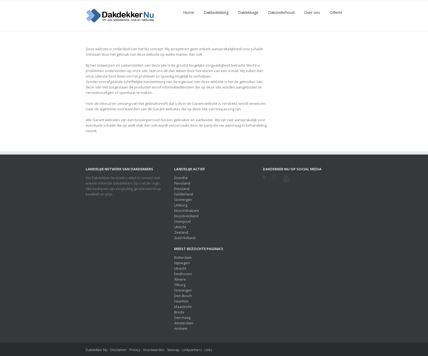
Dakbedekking (216, 12)
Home (188, 12)
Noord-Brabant (186, 210)
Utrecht (180, 226)
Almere (180, 279)
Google (275, 180)
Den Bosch (183, 295)
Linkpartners (192, 350)
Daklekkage (248, 12)
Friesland (181, 188)
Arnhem (180, 328)
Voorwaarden (153, 350)
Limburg (180, 205)
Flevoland (182, 183)
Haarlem (181, 301)
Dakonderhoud (281, 12)
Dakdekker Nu (97, 350)
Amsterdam (183, 323)
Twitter (264, 179)
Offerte (336, 12)
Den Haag (182, 317)
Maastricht (183, 306)
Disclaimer (118, 350)
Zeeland (181, 232)
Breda (179, 312)
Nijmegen (182, 262)
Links (208, 350)
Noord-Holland (186, 215)
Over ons (312, 12)
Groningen (183, 199)
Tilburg (179, 284)
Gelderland (183, 194)
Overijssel (182, 221)
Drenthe (181, 177)
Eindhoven (183, 273)
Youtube (286, 181)
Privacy (134, 350)
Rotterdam (183, 257)
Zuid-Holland (184, 237)
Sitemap (173, 350)
